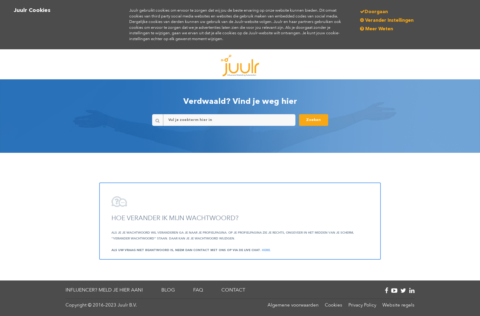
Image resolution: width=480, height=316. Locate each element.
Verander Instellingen (387, 20)
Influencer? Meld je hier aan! (104, 290)
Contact (233, 290)
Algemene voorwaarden (293, 305)
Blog (168, 290)
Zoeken (313, 120)
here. (266, 250)
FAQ (198, 290)
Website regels (398, 305)
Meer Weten (376, 29)
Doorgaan (374, 12)
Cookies (333, 305)
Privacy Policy (362, 305)
